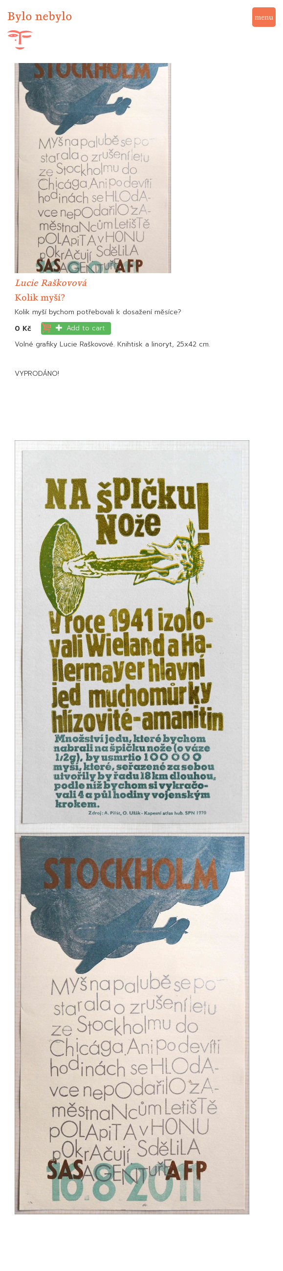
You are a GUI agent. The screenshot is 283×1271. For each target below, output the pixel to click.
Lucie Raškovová (51, 282)
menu (264, 17)
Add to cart (81, 328)
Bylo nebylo (39, 16)
